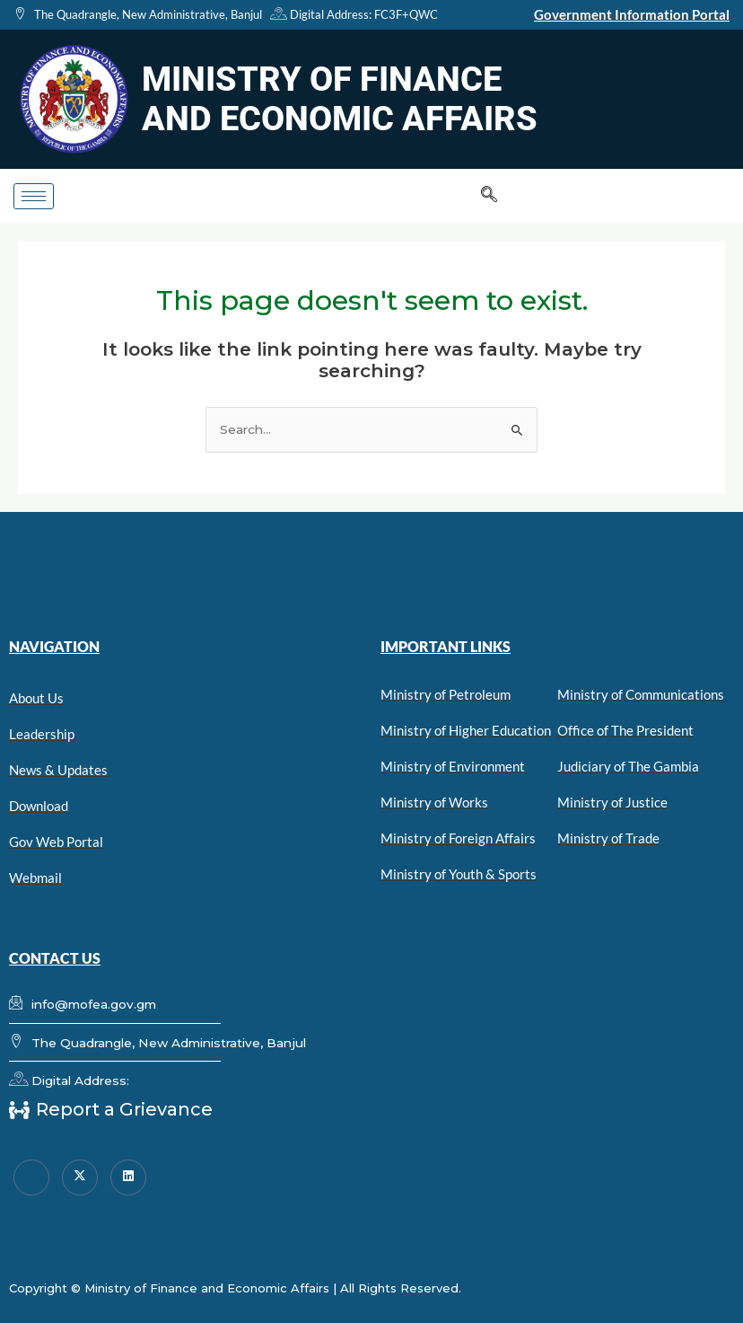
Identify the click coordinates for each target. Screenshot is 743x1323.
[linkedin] (128, 1177)
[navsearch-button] (489, 196)
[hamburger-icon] (33, 196)
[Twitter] (80, 1177)
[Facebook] (31, 1177)
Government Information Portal (632, 14)
